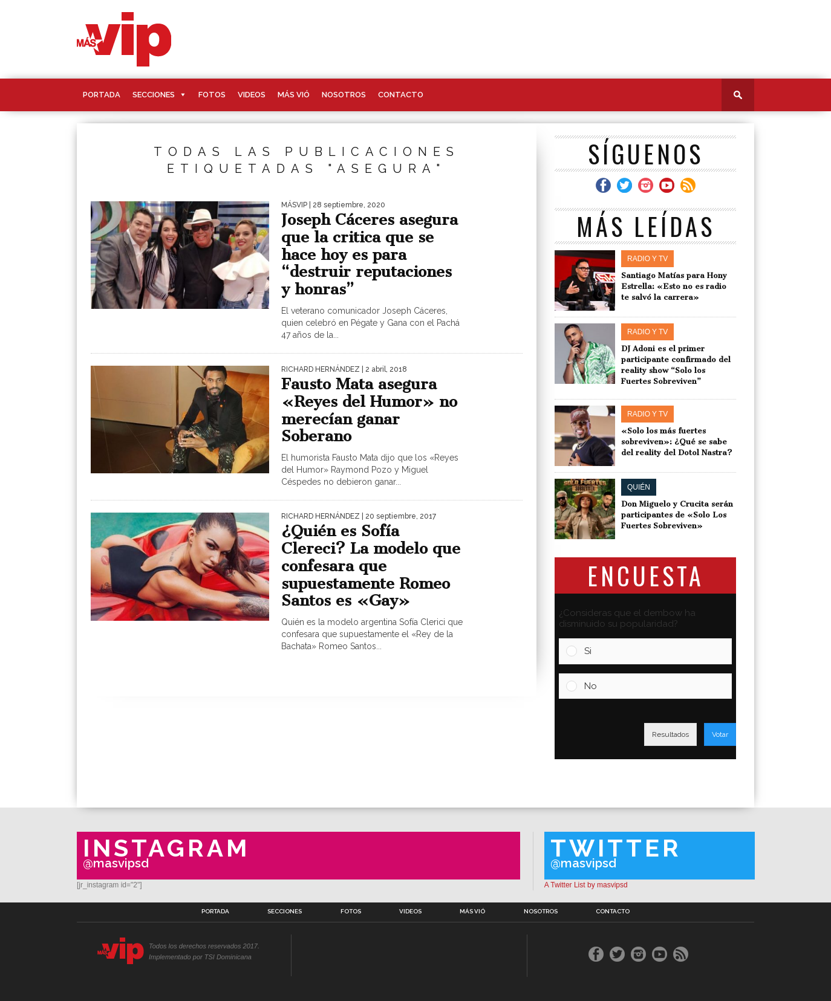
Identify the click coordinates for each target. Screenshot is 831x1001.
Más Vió (294, 94)
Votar (720, 734)
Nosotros (344, 94)
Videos (252, 94)
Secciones (153, 94)
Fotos (212, 94)
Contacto (400, 94)
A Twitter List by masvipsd (586, 885)
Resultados (670, 734)
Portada (101, 94)
